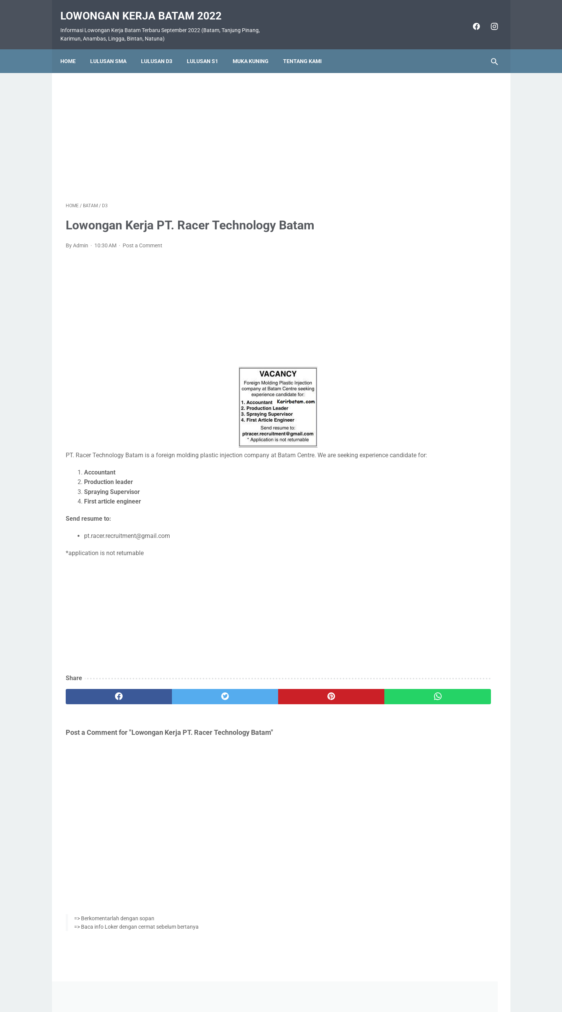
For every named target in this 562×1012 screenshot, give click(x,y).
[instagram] (488, 18)
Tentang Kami (307, 48)
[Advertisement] (210, 127)
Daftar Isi (311, 984)
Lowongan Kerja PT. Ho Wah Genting (438, 350)
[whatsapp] (318, 699)
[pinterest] (246, 699)
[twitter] (174, 699)
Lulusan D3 (162, 48)
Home (73, 48)
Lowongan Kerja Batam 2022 (146, 8)
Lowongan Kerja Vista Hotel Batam (435, 222)
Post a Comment (142, 238)
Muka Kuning (256, 48)
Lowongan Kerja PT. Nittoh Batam (434, 442)
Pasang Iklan (277, 984)
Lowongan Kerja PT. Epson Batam (434, 396)
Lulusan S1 (208, 48)
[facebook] (470, 18)
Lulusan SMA (114, 48)
